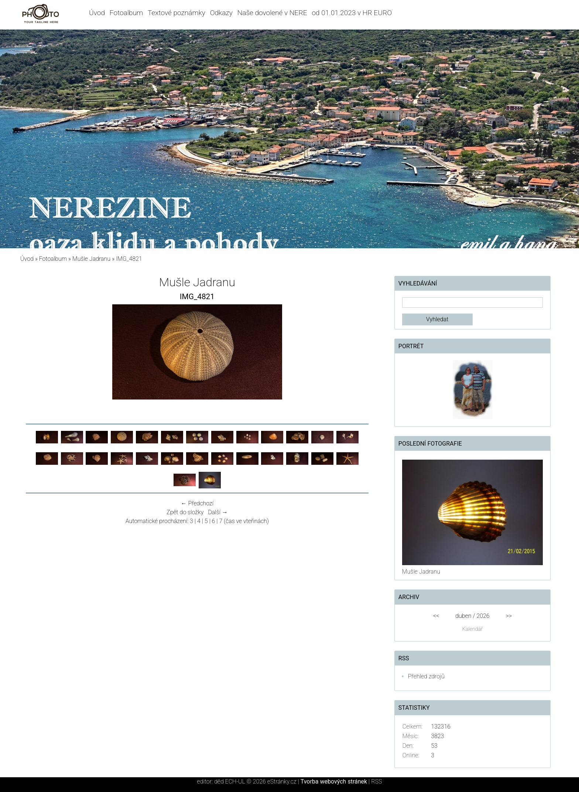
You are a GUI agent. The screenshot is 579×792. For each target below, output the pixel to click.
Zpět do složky (185, 512)
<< (436, 615)
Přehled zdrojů (426, 676)
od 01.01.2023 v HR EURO (352, 12)
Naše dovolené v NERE (272, 12)
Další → (218, 512)
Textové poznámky (176, 12)
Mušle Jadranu (91, 258)
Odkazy (221, 12)
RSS (376, 781)
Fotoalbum (126, 12)
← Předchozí (197, 503)
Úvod (97, 12)
